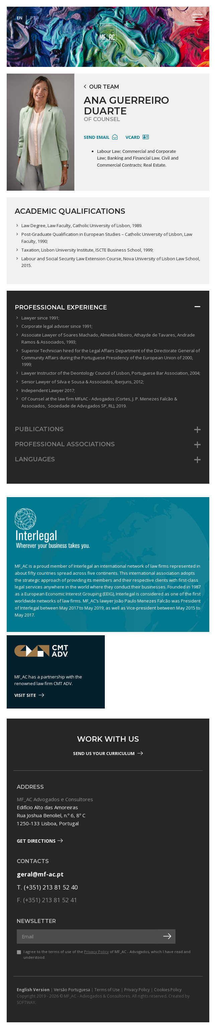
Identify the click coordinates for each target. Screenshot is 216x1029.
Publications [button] (39, 429)
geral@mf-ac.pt (40, 874)
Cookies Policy (168, 990)
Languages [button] (35, 459)
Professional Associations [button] (65, 444)
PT (32, 18)
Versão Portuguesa (72, 990)
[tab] (108, 307)
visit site (29, 695)
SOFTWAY (26, 1002)
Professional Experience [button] (61, 307)
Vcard (137, 137)
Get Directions (40, 841)
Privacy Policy (96, 951)
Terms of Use (107, 990)
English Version (33, 990)
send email (101, 137)
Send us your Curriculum (108, 753)
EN (19, 18)
